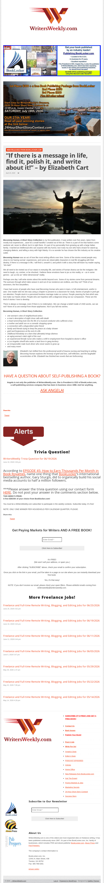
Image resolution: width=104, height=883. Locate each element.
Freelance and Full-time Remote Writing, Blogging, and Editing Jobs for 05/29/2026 (51, 666)
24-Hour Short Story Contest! (76, 792)
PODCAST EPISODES (74, 761)
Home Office (70, 769)
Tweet (6, 415)
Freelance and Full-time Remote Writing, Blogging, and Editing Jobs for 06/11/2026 (51, 635)
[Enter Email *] (52, 539)
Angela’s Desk (71, 752)
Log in (56, 881)
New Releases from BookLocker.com (24, 150)
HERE (7, 492)
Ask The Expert (71, 778)
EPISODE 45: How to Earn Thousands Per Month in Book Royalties (51, 472)
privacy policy (34, 869)
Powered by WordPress (68, 881)
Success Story (71, 796)
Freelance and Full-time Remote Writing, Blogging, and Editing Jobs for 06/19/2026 (51, 620)
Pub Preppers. (34, 846)
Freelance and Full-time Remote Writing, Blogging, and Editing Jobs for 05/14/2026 (51, 697)
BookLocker (67, 474)
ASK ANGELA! (52, 390)
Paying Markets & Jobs (74, 783)
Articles (68, 765)
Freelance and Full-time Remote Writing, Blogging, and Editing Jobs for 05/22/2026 (51, 681)
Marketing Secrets (72, 787)
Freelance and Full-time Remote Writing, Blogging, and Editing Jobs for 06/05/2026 (51, 651)
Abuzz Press (90, 843)
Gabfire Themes (93, 881)
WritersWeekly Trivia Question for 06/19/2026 (30, 458)
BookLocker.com (77, 843)
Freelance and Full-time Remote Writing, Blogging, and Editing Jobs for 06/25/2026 (51, 605)
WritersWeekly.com (18, 881)
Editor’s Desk (70, 756)
